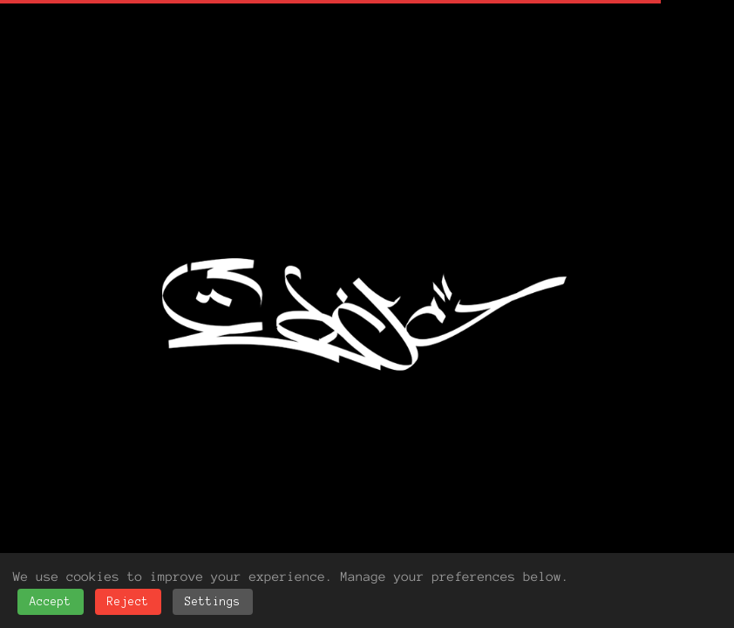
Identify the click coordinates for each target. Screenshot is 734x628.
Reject (128, 602)
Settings (213, 602)
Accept (50, 602)
